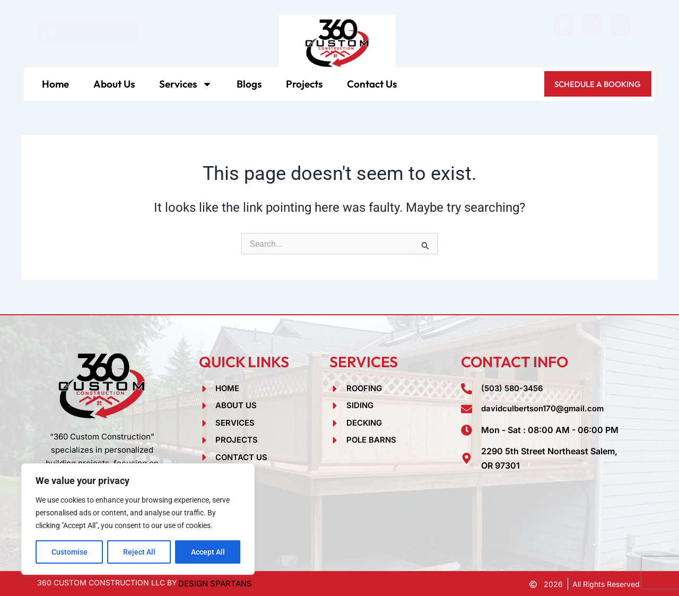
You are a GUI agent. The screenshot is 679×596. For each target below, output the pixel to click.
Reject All (139, 552)
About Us (114, 83)
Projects (304, 83)
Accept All (208, 552)
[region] (138, 519)
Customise (69, 552)
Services (185, 84)
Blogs (249, 83)
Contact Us (372, 83)
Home (55, 83)
